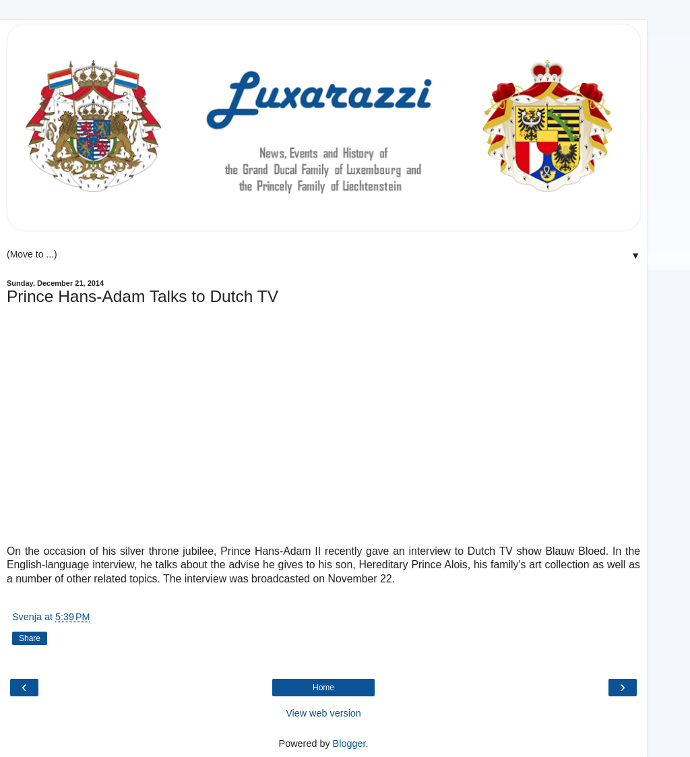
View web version (323, 713)
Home (323, 687)
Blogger (349, 743)
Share (29, 638)
